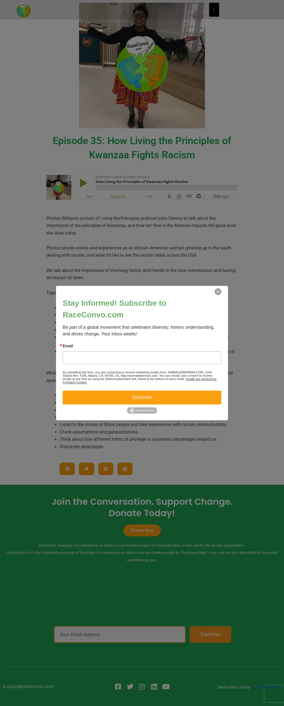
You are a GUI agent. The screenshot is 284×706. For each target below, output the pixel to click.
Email (68, 346)
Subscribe (142, 397)
